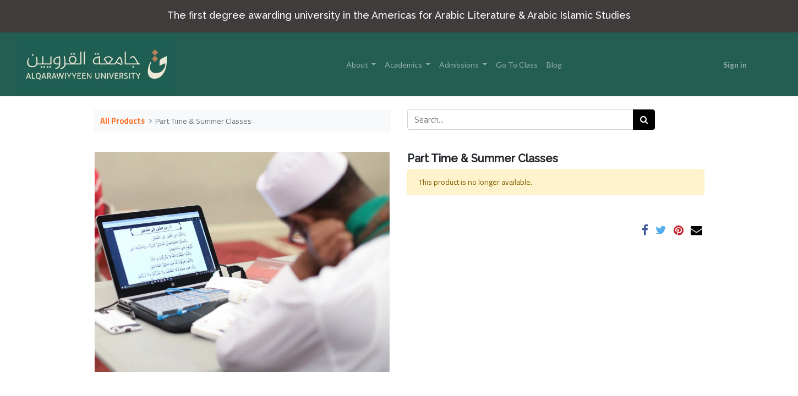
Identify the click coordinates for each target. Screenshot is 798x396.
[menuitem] (516, 64)
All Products (122, 120)
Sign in (735, 64)
